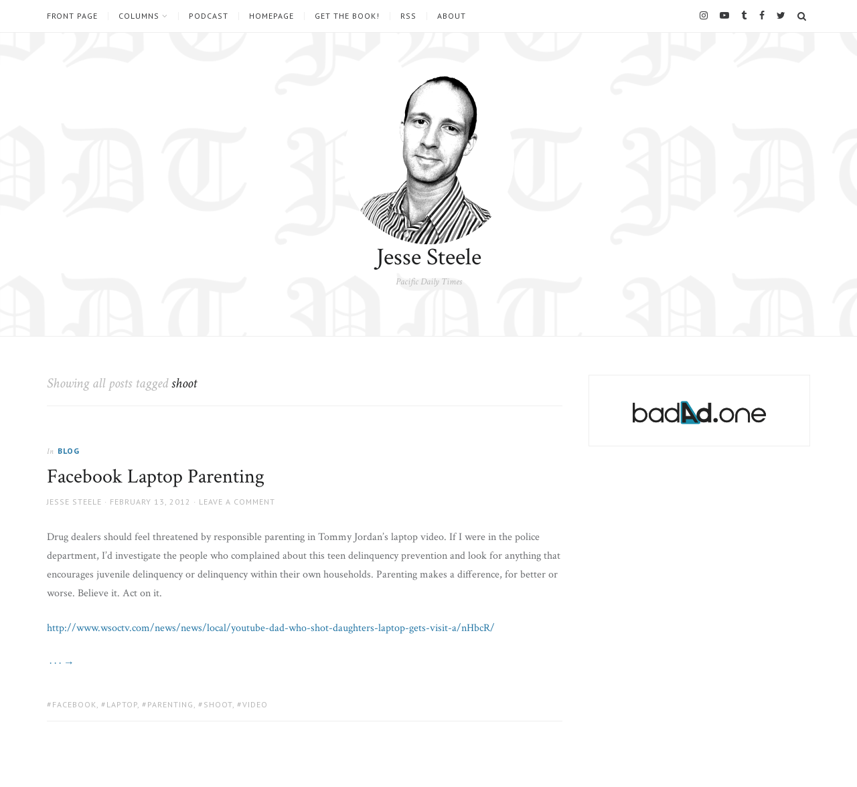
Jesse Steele (428, 257)
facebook (74, 704)
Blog (69, 451)
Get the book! (347, 16)
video (255, 704)
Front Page (72, 16)
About (451, 16)
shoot (218, 704)
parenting (170, 704)
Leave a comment (237, 502)
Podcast (208, 16)
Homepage (271, 16)
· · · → (60, 663)
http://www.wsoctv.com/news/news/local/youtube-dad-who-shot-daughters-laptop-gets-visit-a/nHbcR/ (271, 628)
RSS (408, 16)
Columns (139, 16)
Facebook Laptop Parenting (155, 477)
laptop (121, 704)
